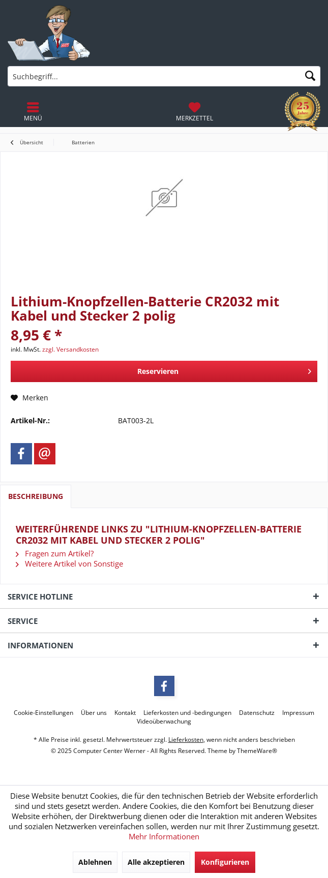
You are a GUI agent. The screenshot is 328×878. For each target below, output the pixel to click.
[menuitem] (194, 112)
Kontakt (125, 713)
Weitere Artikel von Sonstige (69, 563)
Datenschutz (257, 713)
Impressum (298, 713)
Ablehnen (95, 862)
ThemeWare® (257, 750)
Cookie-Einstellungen (43, 713)
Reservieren (224, 369)
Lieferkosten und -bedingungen (187, 713)
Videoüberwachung (164, 721)
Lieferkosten (185, 739)
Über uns (94, 713)
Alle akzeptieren (156, 862)
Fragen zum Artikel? (55, 553)
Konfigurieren (225, 862)
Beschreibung (35, 496)
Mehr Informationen (164, 836)
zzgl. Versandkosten (70, 349)
